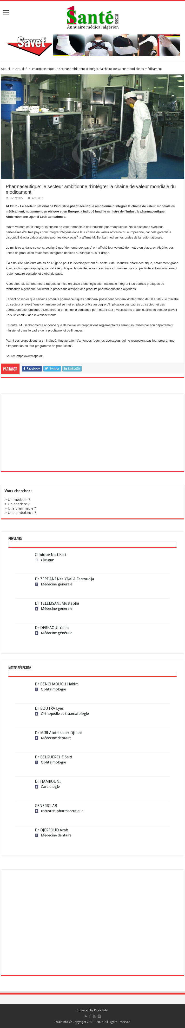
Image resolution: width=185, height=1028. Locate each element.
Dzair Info (101, 1010)
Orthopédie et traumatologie (62, 713)
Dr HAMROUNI (48, 781)
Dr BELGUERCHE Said (53, 757)
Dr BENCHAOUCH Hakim (57, 684)
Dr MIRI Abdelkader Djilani (58, 732)
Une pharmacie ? (22, 508)
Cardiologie (47, 786)
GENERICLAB (46, 805)
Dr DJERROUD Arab (51, 830)
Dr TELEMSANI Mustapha (57, 603)
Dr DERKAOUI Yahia (52, 627)
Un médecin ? (19, 499)
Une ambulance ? (22, 513)
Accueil (6, 69)
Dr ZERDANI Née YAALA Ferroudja (64, 579)
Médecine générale (53, 584)
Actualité (21, 69)
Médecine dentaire (53, 738)
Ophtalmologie (50, 689)
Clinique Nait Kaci (50, 554)
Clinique (44, 560)
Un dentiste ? (19, 504)
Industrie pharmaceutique (59, 811)
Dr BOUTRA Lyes (49, 708)
